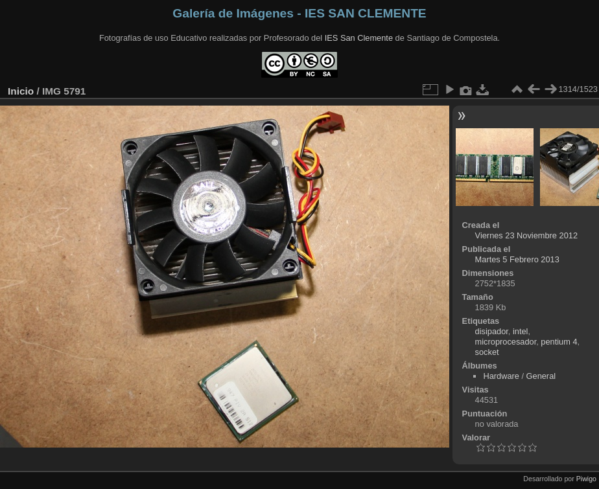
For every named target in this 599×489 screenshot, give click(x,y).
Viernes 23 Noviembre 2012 (526, 235)
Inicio (21, 91)
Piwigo (586, 479)
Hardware (501, 376)
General (541, 376)
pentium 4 (559, 342)
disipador (491, 331)
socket (487, 352)
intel (520, 331)
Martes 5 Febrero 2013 (517, 259)
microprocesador (506, 342)
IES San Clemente (359, 38)
